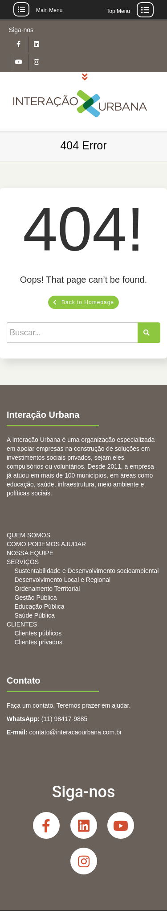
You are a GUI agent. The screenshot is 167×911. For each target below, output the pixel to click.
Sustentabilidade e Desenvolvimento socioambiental (87, 570)
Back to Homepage (83, 302)
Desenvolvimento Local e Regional (63, 579)
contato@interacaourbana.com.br (75, 732)
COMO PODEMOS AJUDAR (46, 544)
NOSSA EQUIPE (30, 552)
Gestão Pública (36, 597)
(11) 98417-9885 (64, 718)
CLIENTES (22, 624)
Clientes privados (38, 642)
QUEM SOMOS (28, 535)
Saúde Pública (35, 615)
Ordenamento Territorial (47, 588)
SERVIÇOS (23, 561)
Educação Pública (40, 606)
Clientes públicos (38, 633)
